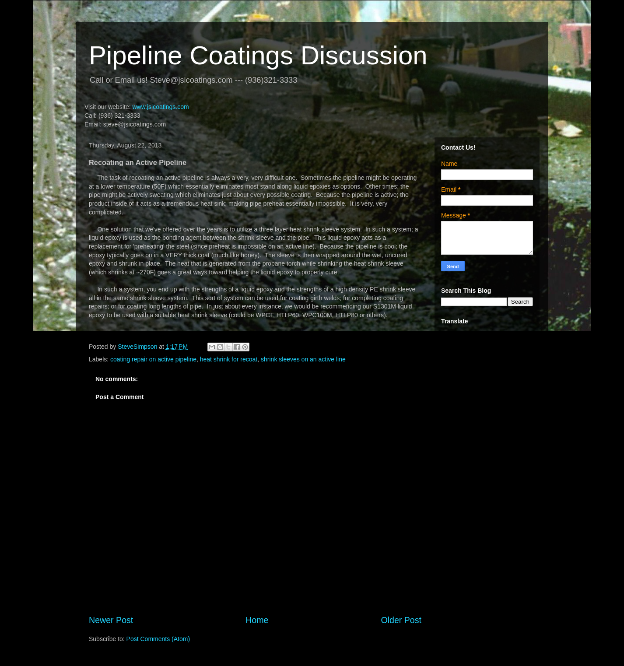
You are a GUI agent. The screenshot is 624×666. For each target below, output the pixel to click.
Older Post (401, 620)
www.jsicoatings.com (160, 106)
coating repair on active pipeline (153, 359)
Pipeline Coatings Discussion (258, 55)
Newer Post (111, 620)
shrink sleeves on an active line (303, 359)
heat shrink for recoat (229, 359)
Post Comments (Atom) (158, 638)
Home (256, 620)
